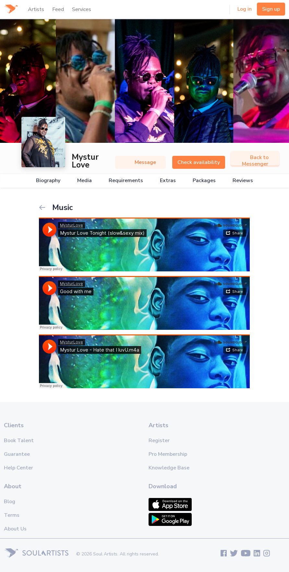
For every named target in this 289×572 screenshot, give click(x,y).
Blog (9, 501)
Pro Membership (168, 454)
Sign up (271, 9)
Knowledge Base (169, 468)
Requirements (126, 180)
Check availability (198, 162)
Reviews (243, 180)
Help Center (18, 468)
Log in (244, 9)
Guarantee (17, 454)
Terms (11, 515)
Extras (168, 180)
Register (159, 440)
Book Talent (19, 440)
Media (84, 180)
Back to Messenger (255, 161)
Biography (48, 180)
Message (140, 162)
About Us (15, 529)
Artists (36, 9)
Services (81, 9)
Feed (58, 9)
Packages (204, 180)
